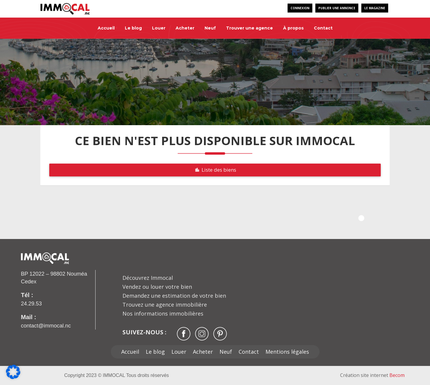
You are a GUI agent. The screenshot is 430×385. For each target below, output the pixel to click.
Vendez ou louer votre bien (157, 286)
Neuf (210, 28)
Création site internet (372, 375)
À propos (293, 28)
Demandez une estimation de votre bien (174, 295)
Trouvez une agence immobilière (164, 304)
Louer (158, 28)
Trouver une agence (249, 28)
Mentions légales (287, 351)
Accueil (106, 28)
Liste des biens (215, 169)
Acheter (185, 28)
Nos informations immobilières (162, 313)
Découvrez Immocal (147, 277)
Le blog (133, 28)
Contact (323, 28)
